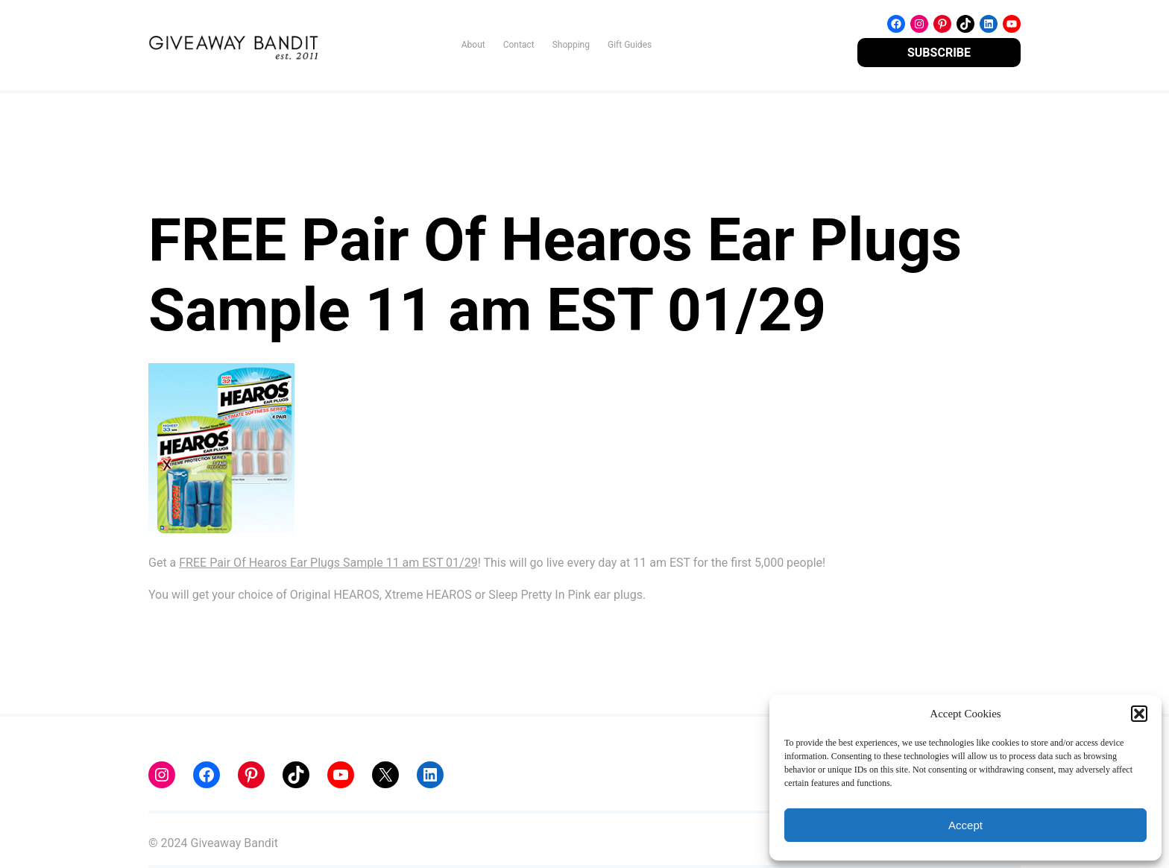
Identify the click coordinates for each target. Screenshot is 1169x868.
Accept (965, 825)
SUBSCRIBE (939, 52)
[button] (1139, 713)
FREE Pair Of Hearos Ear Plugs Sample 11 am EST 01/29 (328, 563)
